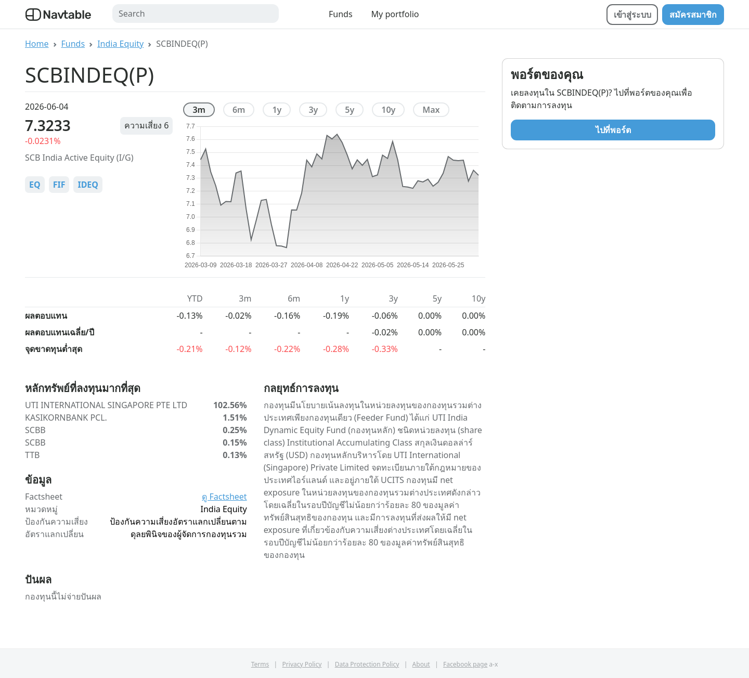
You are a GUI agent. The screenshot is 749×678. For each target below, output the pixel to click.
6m (239, 109)
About (421, 664)
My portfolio (395, 14)
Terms (260, 664)
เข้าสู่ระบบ (632, 14)
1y (276, 109)
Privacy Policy (302, 664)
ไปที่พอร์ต (613, 130)
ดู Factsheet (224, 496)
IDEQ (88, 184)
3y (313, 109)
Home (37, 43)
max (431, 109)
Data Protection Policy (367, 664)
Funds (341, 14)
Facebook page (465, 664)
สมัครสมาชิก (693, 14)
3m (198, 109)
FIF (59, 184)
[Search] (195, 13)
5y (349, 109)
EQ (35, 184)
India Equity (120, 43)
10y (388, 109)
